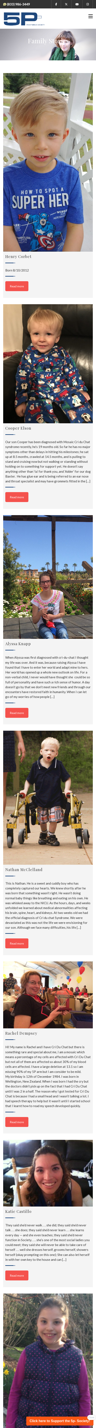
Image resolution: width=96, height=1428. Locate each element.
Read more (17, 286)
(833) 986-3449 (18, 4)
